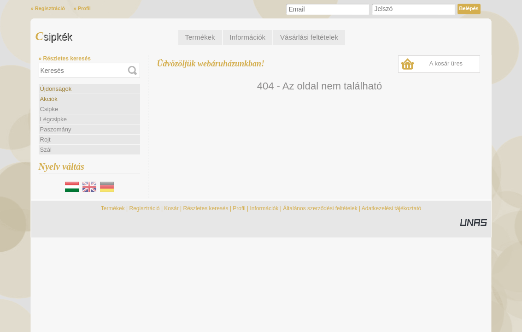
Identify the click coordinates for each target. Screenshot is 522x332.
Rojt (45, 139)
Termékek (113, 208)
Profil (239, 208)
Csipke (49, 109)
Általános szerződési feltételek (320, 208)
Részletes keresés (206, 208)
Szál (46, 149)
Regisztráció (144, 208)
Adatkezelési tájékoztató (391, 208)
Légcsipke (53, 119)
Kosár (171, 208)
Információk (264, 208)
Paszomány (55, 129)
